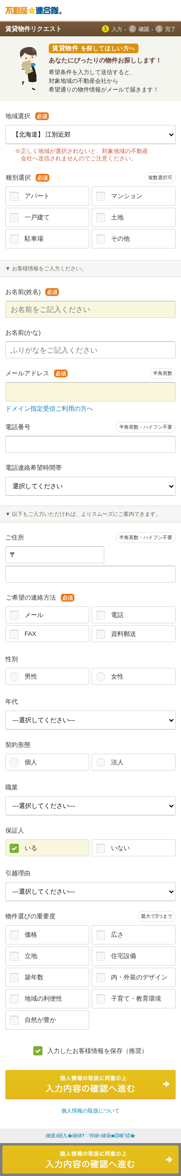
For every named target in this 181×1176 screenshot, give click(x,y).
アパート (37, 196)
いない (120, 847)
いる (31, 847)
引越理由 (17, 873)
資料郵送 (123, 633)
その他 (120, 238)
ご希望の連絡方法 (40, 597)
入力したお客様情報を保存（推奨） (97, 1050)
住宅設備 (123, 955)
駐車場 (34, 238)
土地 (117, 217)
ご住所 (14, 537)
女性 (117, 676)
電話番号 (17, 427)
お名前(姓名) (32, 291)
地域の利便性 (43, 998)
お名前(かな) (23, 332)
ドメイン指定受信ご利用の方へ (49, 408)
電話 (117, 615)
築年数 (34, 977)
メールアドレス (36, 373)
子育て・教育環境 (136, 998)
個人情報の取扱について (90, 1111)
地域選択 (27, 116)
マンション (126, 196)
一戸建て (37, 217)
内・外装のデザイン (139, 977)
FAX (31, 633)
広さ (117, 934)
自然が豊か (40, 1019)
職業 (11, 787)
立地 (31, 955)
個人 (31, 762)
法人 (117, 762)
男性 (31, 676)
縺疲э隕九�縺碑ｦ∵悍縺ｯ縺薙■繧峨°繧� (90, 1135)
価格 (31, 934)
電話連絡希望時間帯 (33, 467)
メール (34, 615)
